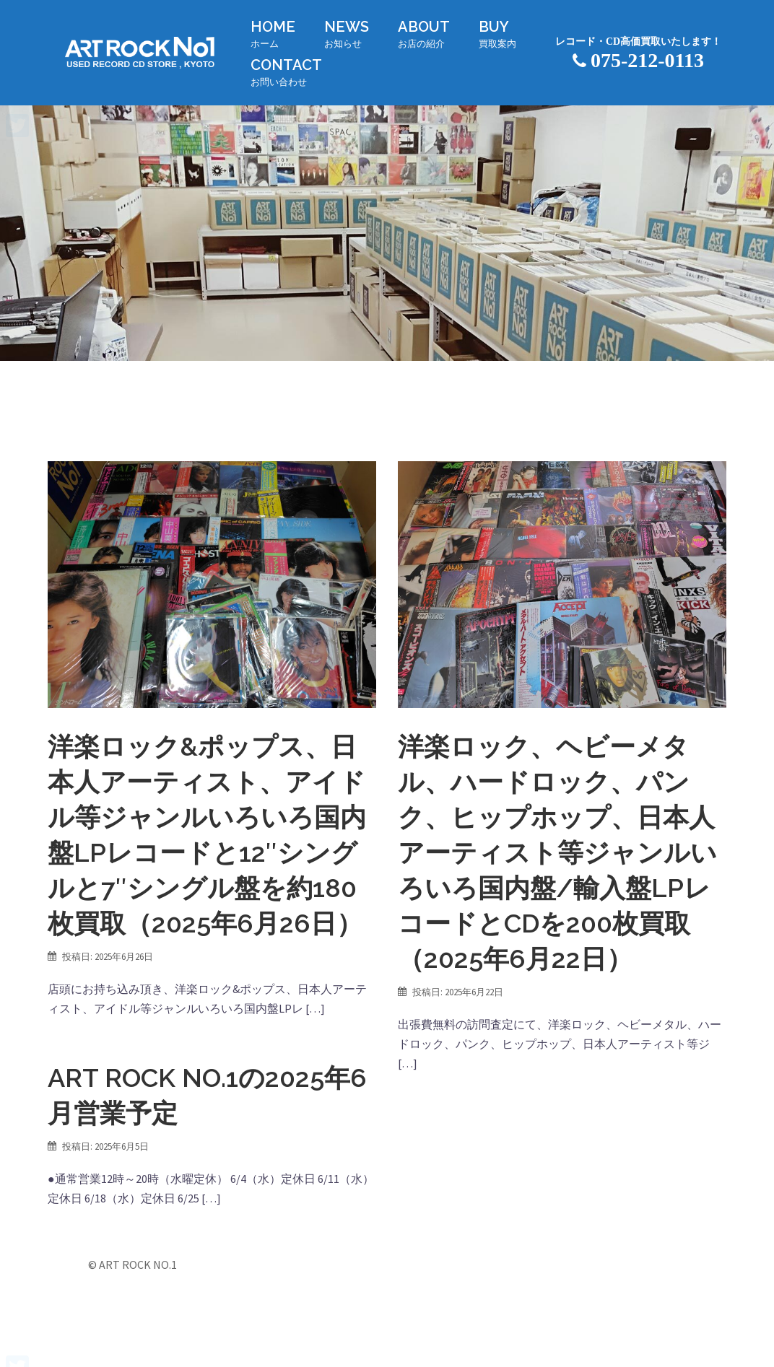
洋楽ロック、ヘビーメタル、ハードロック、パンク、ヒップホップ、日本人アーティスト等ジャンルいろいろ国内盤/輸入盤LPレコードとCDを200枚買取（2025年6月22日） (557, 852)
